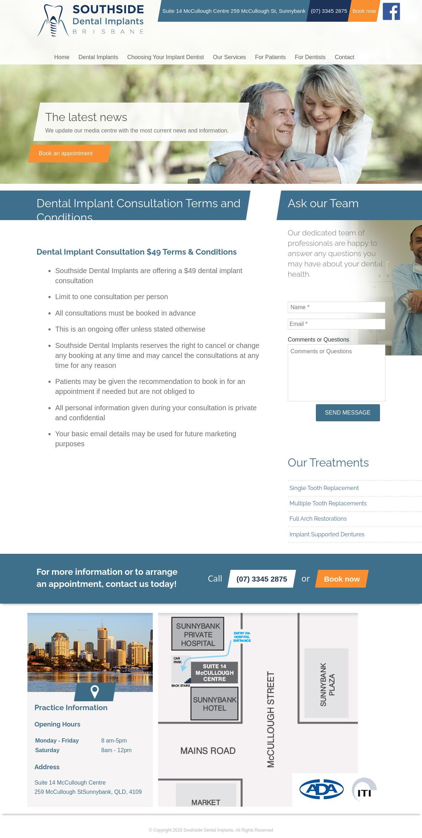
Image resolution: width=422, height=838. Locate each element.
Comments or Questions (318, 340)
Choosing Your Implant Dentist (165, 57)
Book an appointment (65, 153)
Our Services (229, 57)
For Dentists (310, 57)
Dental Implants (98, 57)
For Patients (270, 57)
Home (61, 57)
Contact (344, 57)
